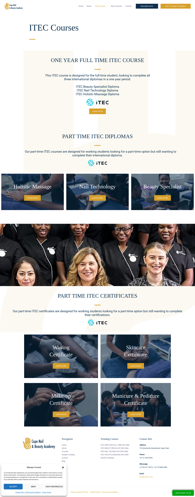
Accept (13, 486)
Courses (65, 451)
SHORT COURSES (107, 458)
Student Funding (68, 455)
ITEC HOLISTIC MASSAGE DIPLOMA (114, 455)
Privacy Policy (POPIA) (79, 492)
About (89, 6)
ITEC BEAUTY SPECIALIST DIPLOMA (115, 448)
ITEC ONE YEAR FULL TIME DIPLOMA (115, 445)
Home (81, 6)
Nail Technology (97, 187)
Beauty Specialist (162, 187)
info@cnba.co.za (146, 477)
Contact (128, 6)
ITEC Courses (100, 6)
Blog (63, 461)
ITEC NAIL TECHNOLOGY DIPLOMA (114, 451)
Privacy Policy (46, 492)
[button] (63, 467)
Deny (33, 486)
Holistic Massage (32, 187)
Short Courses (116, 6)
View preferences (54, 486)
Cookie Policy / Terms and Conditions (28, 492)
